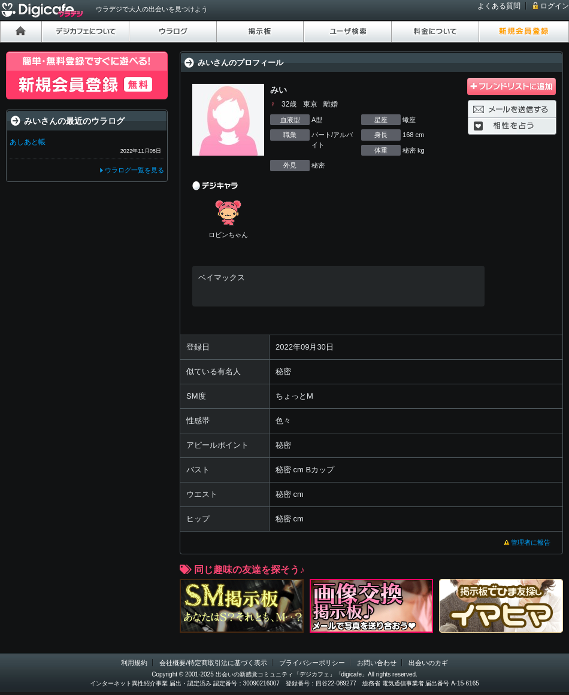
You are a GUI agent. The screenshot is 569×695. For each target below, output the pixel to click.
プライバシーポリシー (312, 662)
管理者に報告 (530, 542)
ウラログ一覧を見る (134, 170)
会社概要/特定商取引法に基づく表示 (213, 662)
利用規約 (134, 662)
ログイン (554, 6)
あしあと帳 (28, 142)
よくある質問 (498, 6)
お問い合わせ (377, 662)
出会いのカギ (428, 662)
